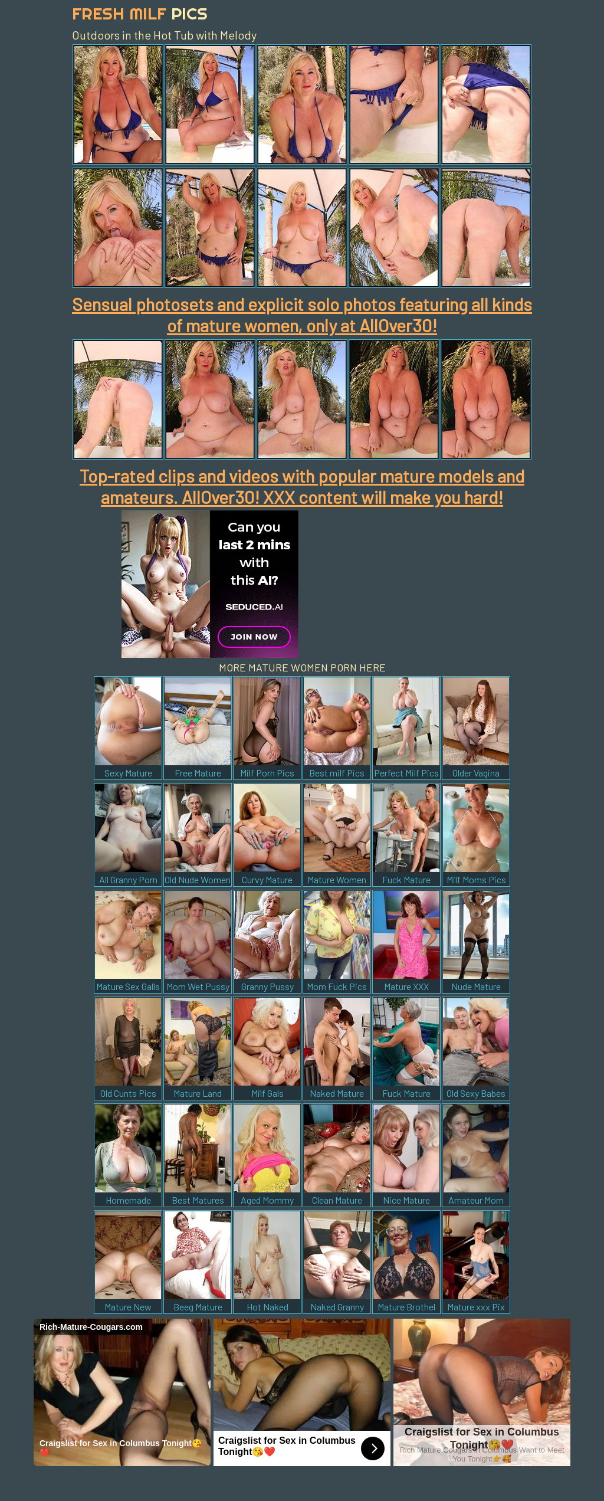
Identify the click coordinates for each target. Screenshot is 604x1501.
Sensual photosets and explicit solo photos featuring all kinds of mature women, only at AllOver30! (302, 314)
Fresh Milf (140, 13)
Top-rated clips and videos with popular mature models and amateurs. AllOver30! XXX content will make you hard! (302, 486)
